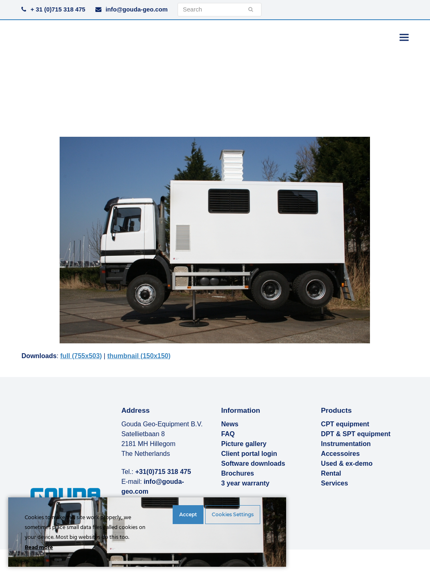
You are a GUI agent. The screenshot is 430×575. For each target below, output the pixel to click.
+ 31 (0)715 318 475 (57, 9)
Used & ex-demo (346, 463)
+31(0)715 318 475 (163, 471)
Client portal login (249, 453)
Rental (331, 473)
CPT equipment (345, 424)
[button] (404, 37)
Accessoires (340, 453)
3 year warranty (245, 483)
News (229, 424)
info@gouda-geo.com (137, 9)
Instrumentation (346, 443)
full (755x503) (81, 355)
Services (334, 483)
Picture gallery (243, 443)
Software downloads (253, 463)
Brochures (237, 473)
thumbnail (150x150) (139, 355)
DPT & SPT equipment (356, 433)
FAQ (228, 433)
